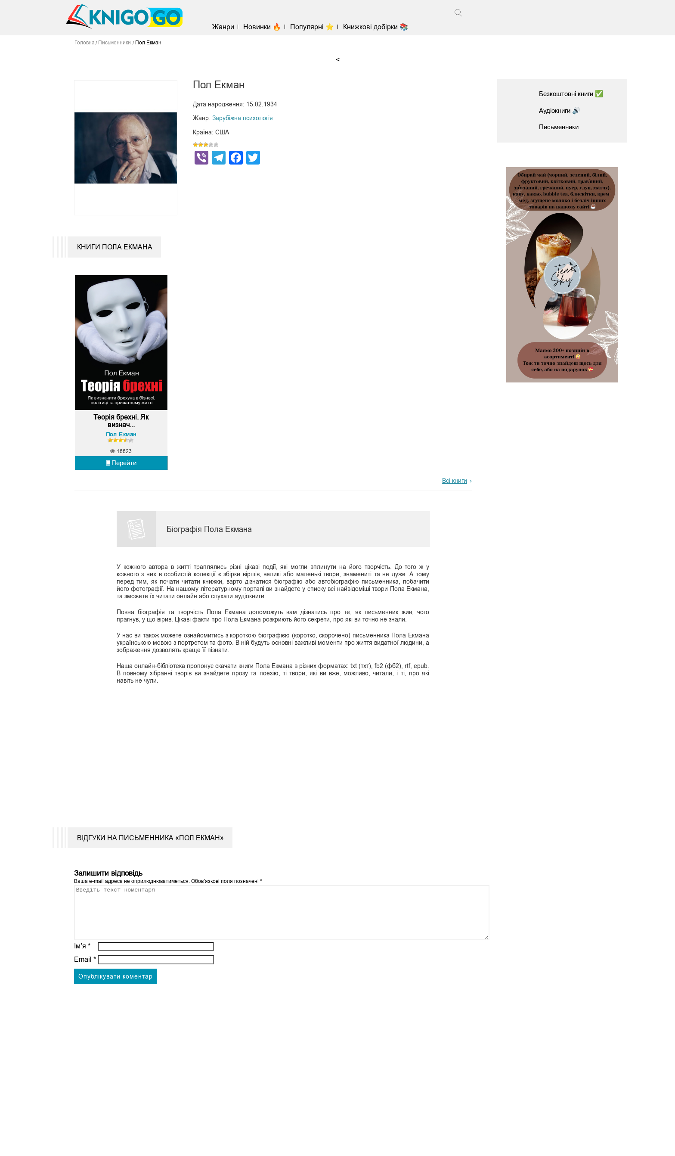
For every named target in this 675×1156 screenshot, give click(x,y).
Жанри (227, 27)
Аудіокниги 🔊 (561, 110)
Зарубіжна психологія (242, 118)
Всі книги (454, 489)
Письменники (560, 127)
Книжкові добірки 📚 (379, 27)
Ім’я (82, 965)
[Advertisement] (268, 759)
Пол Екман (121, 443)
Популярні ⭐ (316, 27)
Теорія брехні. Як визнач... (121, 430)
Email (85, 978)
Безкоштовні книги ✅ (574, 93)
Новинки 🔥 (266, 27)
